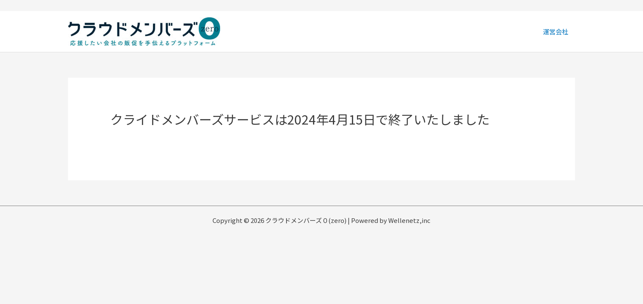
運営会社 (556, 31)
